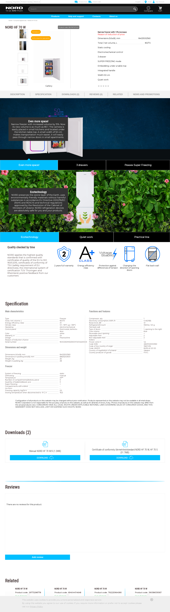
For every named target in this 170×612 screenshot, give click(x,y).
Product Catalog (26, 2)
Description (17, 94)
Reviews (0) (95, 94)
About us (37, 2)
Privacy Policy (36, 607)
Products (55, 16)
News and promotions (146, 94)
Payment (16, 2)
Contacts (97, 16)
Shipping (9, 2)
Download (45, 457)
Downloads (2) (70, 94)
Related (118, 94)
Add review (37, 557)
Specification (43, 94)
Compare (148, 9)
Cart (160, 9)
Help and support (76, 16)
